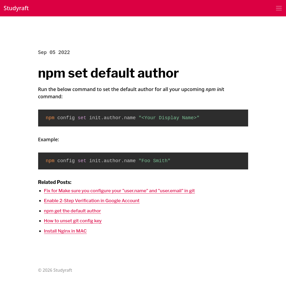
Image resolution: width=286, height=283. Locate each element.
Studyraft (17, 8)
